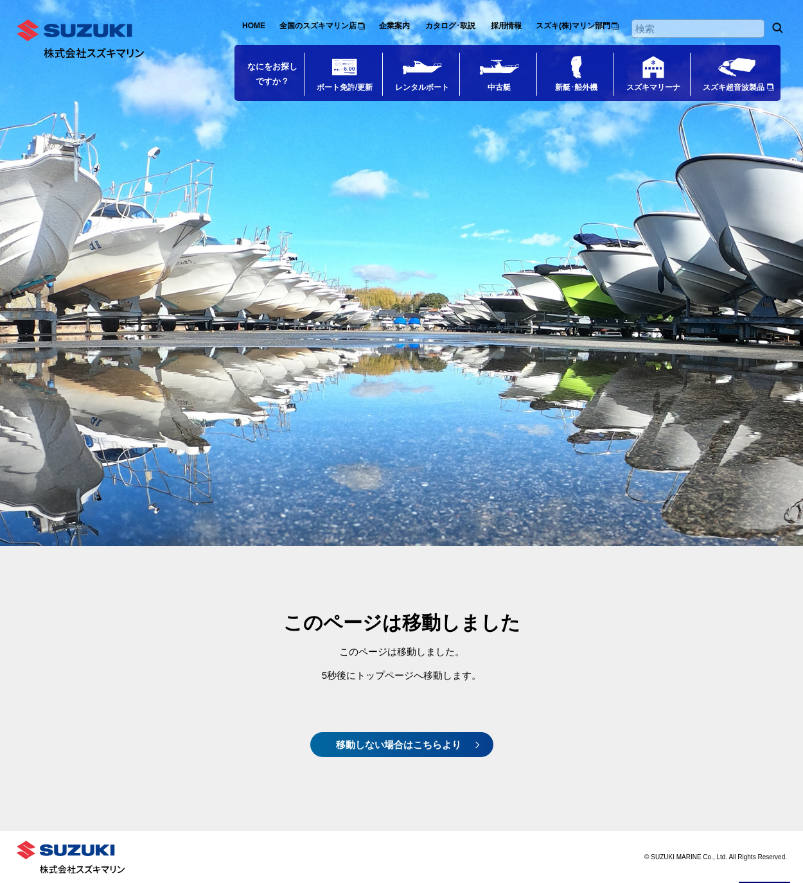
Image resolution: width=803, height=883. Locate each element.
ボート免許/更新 (345, 87)
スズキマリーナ (653, 87)
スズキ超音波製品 (733, 87)
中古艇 (499, 87)
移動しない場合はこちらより (398, 744)
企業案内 (394, 25)
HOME (253, 25)
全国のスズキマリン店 (318, 25)
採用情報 (506, 25)
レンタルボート (422, 87)
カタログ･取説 (450, 25)
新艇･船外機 (576, 87)
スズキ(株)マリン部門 (573, 25)
